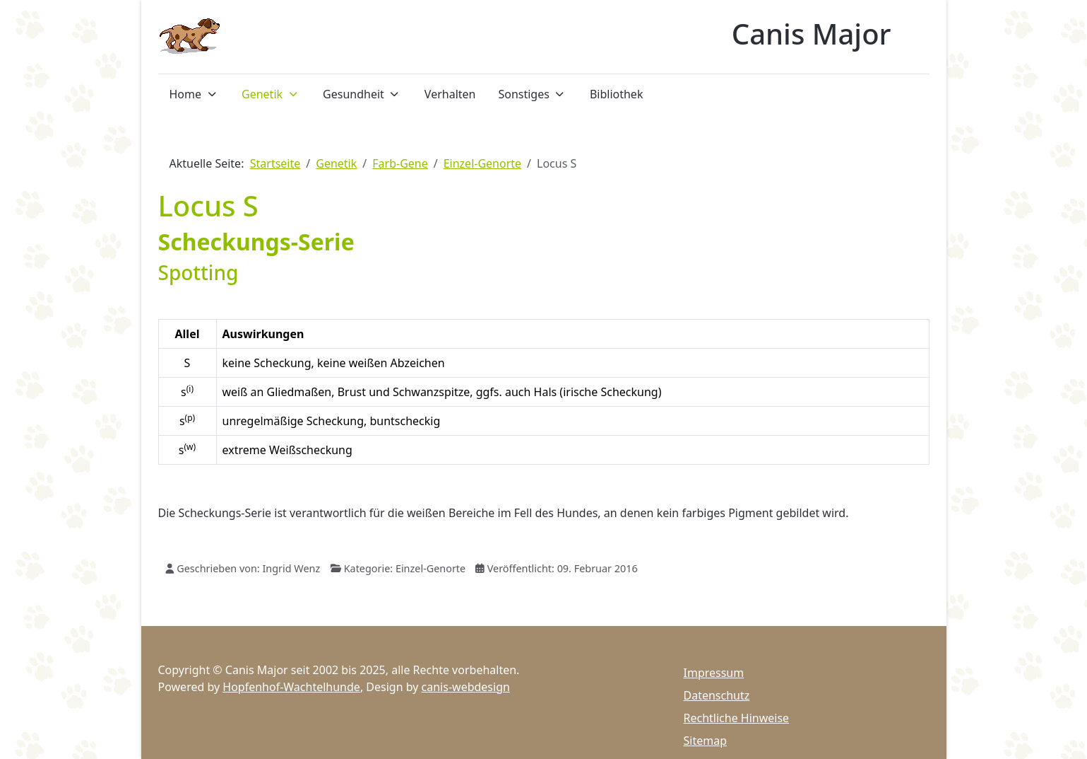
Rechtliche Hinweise (737, 718)
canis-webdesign (466, 687)
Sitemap (705, 740)
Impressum (714, 672)
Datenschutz (717, 695)
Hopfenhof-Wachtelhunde (291, 687)
